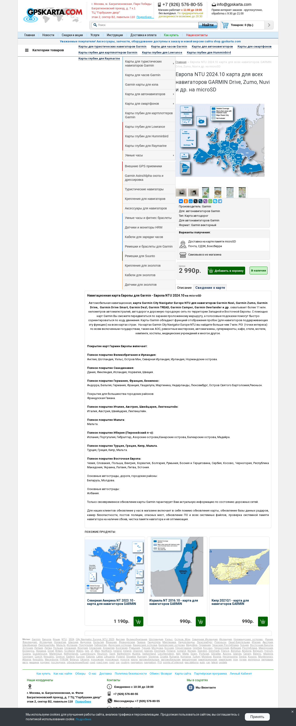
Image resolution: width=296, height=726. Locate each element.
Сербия (197, 648)
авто (25, 662)
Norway (192, 650)
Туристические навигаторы (144, 189)
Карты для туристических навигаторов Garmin (149, 63)
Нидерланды (186, 642)
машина (34, 662)
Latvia (99, 656)
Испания (72, 645)
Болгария (122, 648)
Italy (178, 653)
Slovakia (131, 656)
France (225, 650)
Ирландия (225, 639)
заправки (267, 659)
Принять (257, 717)
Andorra (246, 650)
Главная (29, 35)
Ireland (117, 650)
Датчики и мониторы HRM (143, 227)
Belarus (74, 659)
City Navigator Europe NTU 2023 (95, 639)
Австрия (268, 642)
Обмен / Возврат (161, 673)
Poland (120, 656)
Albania (26, 659)
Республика (249, 648)
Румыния (134, 648)
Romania (185, 656)
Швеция (73, 642)
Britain (59, 650)
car (118, 662)
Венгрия (83, 648)
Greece (60, 656)
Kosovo (252, 656)
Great (51, 650)
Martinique (55, 653)
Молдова (157, 648)
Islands (148, 650)
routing (125, 662)
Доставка (105, 673)
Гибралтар (100, 645)
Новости (48, 35)
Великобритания (136, 639)
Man (97, 650)
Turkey (196, 656)
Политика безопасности (130, 673)
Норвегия (60, 642)
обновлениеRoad (77, 662)
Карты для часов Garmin (142, 75)
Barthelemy (123, 653)
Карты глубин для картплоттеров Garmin (149, 115)
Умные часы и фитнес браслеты (148, 218)
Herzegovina (230, 656)
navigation (137, 662)
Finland (171, 650)
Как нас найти (63, 673)
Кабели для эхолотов (140, 275)
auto (202, 662)
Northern (106, 650)
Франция (111, 642)
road (92, 662)
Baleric (257, 653)
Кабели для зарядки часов (144, 237)
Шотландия (156, 639)
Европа (46, 639)
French (268, 650)
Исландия (46, 642)
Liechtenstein (166, 653)
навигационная (207, 659)
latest (214, 662)
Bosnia (217, 656)
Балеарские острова (171, 645)
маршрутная (189, 659)
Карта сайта (183, 673)
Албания (235, 648)
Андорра (85, 642)
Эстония (27, 648)
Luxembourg (87, 653)
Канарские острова (145, 645)
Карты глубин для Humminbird (146, 136)
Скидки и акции (72, 35)
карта (134, 659)
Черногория (221, 648)
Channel (138, 650)
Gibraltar (216, 653)
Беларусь (28, 650)
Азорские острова (119, 645)
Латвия (38, 648)
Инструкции (115, 35)
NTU (64, 639)
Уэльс (169, 639)
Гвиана (141, 642)
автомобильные (149, 659)
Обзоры (80, 673)
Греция (244, 645)
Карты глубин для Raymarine (146, 146)
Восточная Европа (261, 645)
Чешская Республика (225, 645)
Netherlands (71, 653)
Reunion (102, 653)
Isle (87, 650)
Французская (127, 642)
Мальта (60, 645)
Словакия (70, 648)
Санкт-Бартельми (239, 642)
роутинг (45, 662)
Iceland (181, 650)
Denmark (159, 650)
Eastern (70, 656)
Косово (207, 648)
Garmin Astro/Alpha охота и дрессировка (144, 177)
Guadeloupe (40, 653)
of (92, 650)
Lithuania (109, 656)
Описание (184, 288)
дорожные (112, 659)
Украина (41, 650)
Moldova (207, 656)
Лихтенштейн (46, 645)
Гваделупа (154, 642)
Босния (169, 648)
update (223, 662)
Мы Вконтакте (206, 687)
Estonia (90, 656)
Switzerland (149, 653)
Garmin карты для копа (141, 84)
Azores (227, 653)
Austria (136, 653)
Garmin (206, 206)
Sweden (202, 650)
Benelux (235, 650)
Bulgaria (174, 656)
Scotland (69, 650)
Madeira (268, 653)
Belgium (258, 650)
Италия (256, 642)
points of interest (173, 662)
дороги (124, 659)
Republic (49, 656)
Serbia (242, 656)
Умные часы (149, 155)
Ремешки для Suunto (140, 256)
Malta (185, 653)
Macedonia (51, 659)
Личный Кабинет (241, 673)
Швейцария (29, 645)
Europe (80, 656)
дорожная (97, 659)
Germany (27, 656)
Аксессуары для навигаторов (146, 208)
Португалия (86, 645)
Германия (205, 645)
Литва (48, 648)
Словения (95, 648)
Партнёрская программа (210, 673)
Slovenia (153, 656)
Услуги (94, 35)
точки (242, 659)
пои (235, 659)
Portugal (204, 653)
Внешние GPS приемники (143, 166)
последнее (58, 662)
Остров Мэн (182, 639)
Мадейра (191, 645)
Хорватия (108, 648)
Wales (79, 650)
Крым (56, 639)
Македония (266, 648)
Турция (146, 648)
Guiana (26, 653)
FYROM (64, 659)
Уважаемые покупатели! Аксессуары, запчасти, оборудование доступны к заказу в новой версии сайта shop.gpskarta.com (150, 41)
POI (160, 662)
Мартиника (169, 642)
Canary (247, 653)
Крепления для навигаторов (145, 199)
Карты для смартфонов (149, 103)
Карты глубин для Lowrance (145, 126)
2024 (71, 639)
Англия (120, 639)
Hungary (142, 656)
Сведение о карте (210, 288)
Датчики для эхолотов (141, 284)
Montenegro (265, 656)
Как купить (43, 673)
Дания (269, 639)
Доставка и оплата (143, 35)
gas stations (191, 662)
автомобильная (170, 659)
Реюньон (220, 642)
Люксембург (204, 642)
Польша (58, 648)
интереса (254, 659)
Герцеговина (183, 648)
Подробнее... (145, 17)
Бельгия (98, 642)
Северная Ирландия (205, 639)
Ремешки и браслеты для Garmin (149, 246)
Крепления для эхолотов (143, 265)
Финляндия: (29, 642)
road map (102, 662)
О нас (92, 673)
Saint (112, 653)
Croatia (164, 656)
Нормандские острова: (248, 639)
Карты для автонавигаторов (149, 94)
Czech (38, 656)
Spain (193, 653)
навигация (225, 659)
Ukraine (84, 659)
